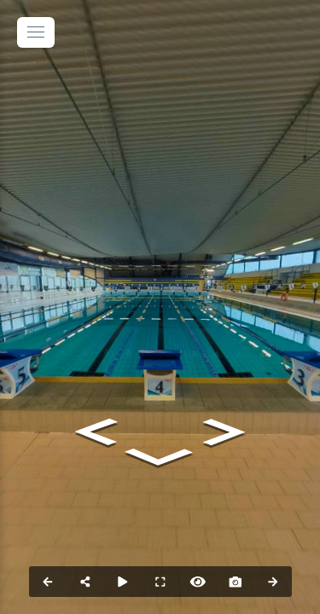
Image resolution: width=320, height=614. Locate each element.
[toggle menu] (36, 32)
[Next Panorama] (273, 581)
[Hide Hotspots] (198, 581)
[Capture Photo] (235, 581)
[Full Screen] (160, 581)
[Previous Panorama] (48, 581)
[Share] (85, 581)
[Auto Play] (123, 581)
